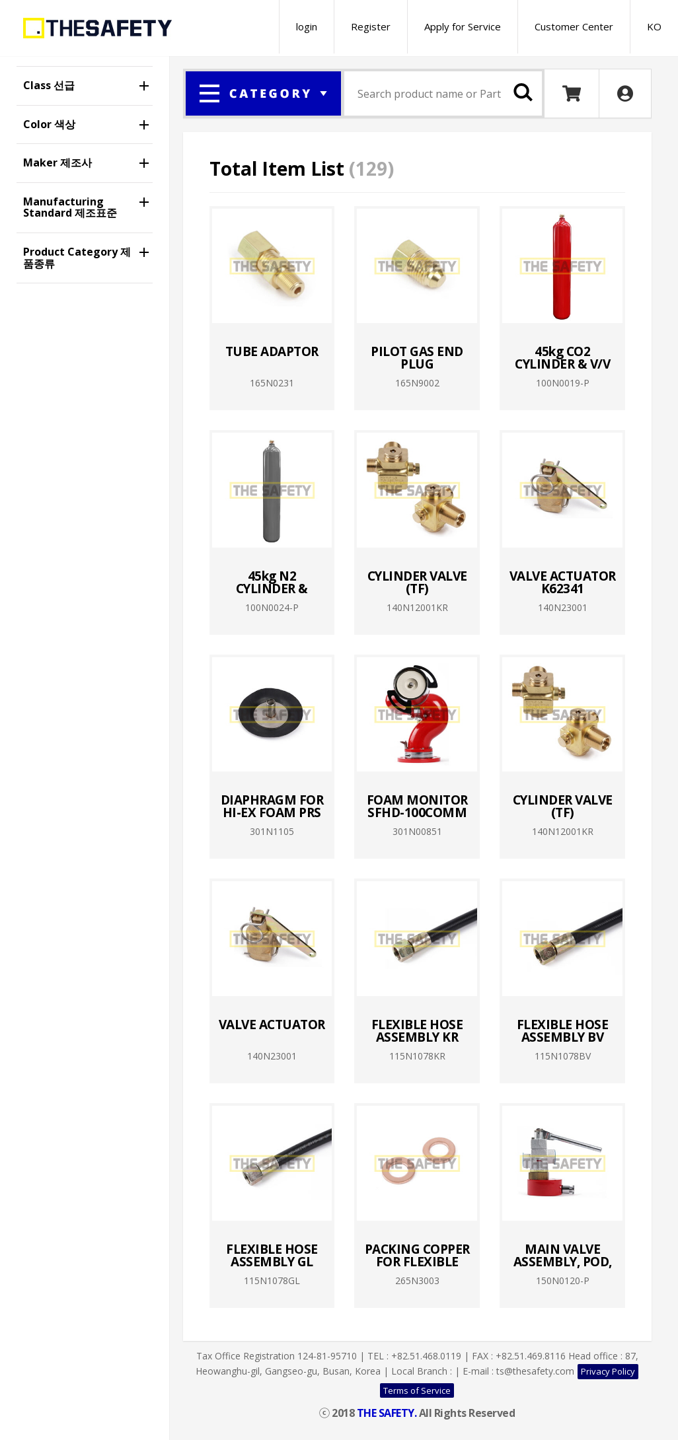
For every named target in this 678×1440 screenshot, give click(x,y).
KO (654, 26)
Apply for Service (462, 26)
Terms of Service (417, 1390)
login (306, 26)
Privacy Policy (608, 1371)
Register (371, 26)
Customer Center (574, 26)
